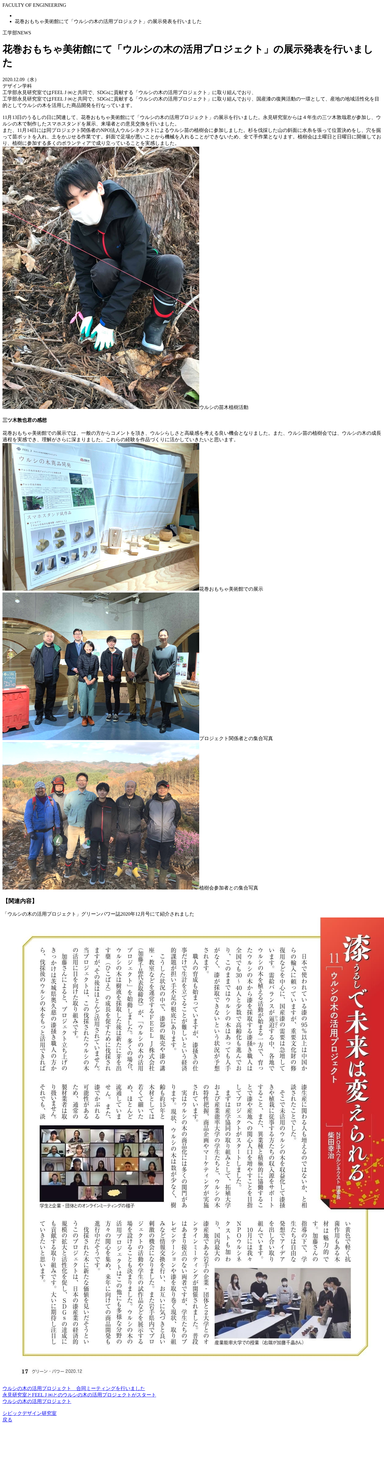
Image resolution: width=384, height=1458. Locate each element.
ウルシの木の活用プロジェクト (36, 1401)
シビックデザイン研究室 (29, 1413)
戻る (7, 1419)
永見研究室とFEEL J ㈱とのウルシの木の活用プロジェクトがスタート (79, 1394)
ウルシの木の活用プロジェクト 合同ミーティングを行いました (73, 1388)
